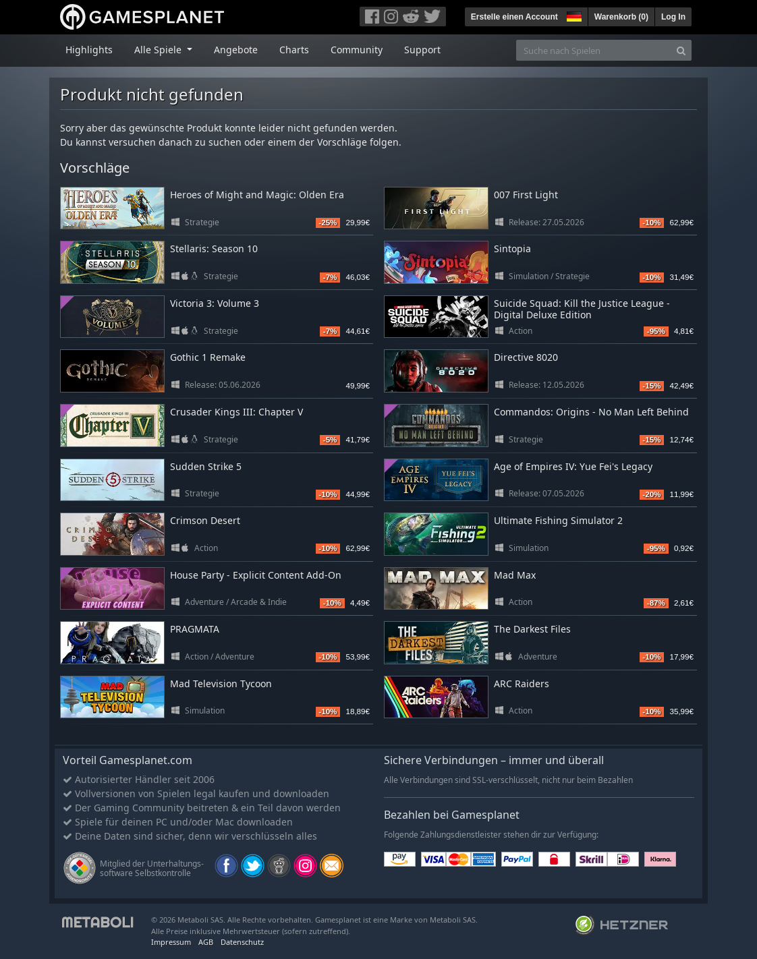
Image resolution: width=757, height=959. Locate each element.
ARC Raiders (521, 683)
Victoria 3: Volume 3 (214, 303)
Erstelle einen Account (514, 17)
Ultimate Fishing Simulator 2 (558, 520)
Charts (294, 49)
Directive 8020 (526, 357)
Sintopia (512, 248)
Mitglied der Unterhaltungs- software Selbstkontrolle (152, 868)
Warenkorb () (621, 17)
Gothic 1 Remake (208, 357)
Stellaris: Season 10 (214, 248)
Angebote (236, 49)
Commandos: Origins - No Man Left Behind (591, 411)
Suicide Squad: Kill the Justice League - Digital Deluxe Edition (582, 309)
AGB (205, 942)
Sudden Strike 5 (206, 466)
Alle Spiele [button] (159, 49)
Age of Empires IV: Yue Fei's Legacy (573, 466)
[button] (573, 15)
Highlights (89, 49)
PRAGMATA (194, 628)
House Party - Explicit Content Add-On (255, 575)
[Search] (681, 50)
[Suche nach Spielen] (593, 50)
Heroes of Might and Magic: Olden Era (257, 194)
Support (422, 49)
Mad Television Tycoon (221, 683)
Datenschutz (242, 942)
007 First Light (526, 194)
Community (357, 49)
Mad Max (515, 575)
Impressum (171, 942)
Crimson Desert (205, 520)
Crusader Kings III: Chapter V (236, 411)
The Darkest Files (532, 628)
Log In (673, 17)
